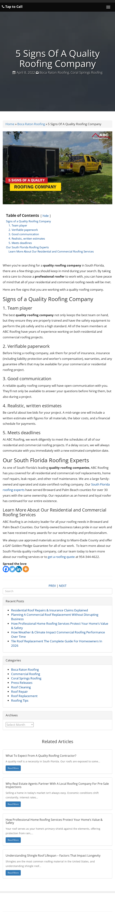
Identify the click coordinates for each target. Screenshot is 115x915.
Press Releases (21, 683)
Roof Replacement (24, 696)
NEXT (62, 586)
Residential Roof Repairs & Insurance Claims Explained (49, 610)
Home (9, 124)
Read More (13, 768)
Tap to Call (12, 6)
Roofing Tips (19, 700)
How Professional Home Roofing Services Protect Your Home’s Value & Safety (54, 821)
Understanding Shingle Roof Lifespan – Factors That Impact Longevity (53, 856)
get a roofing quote (61, 557)
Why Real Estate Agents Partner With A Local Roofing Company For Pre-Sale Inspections (57, 785)
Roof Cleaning (21, 687)
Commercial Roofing (25, 674)
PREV (52, 586)
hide (46, 216)
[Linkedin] (18, 569)
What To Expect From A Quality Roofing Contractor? (41, 756)
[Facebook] (6, 569)
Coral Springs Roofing (86, 72)
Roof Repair (19, 691)
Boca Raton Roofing (54, 72)
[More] (26, 569)
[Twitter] (12, 569)
